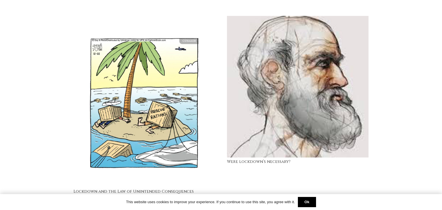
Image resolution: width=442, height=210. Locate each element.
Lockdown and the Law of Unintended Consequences (133, 191)
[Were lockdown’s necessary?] (298, 19)
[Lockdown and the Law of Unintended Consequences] (144, 19)
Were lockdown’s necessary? (259, 161)
